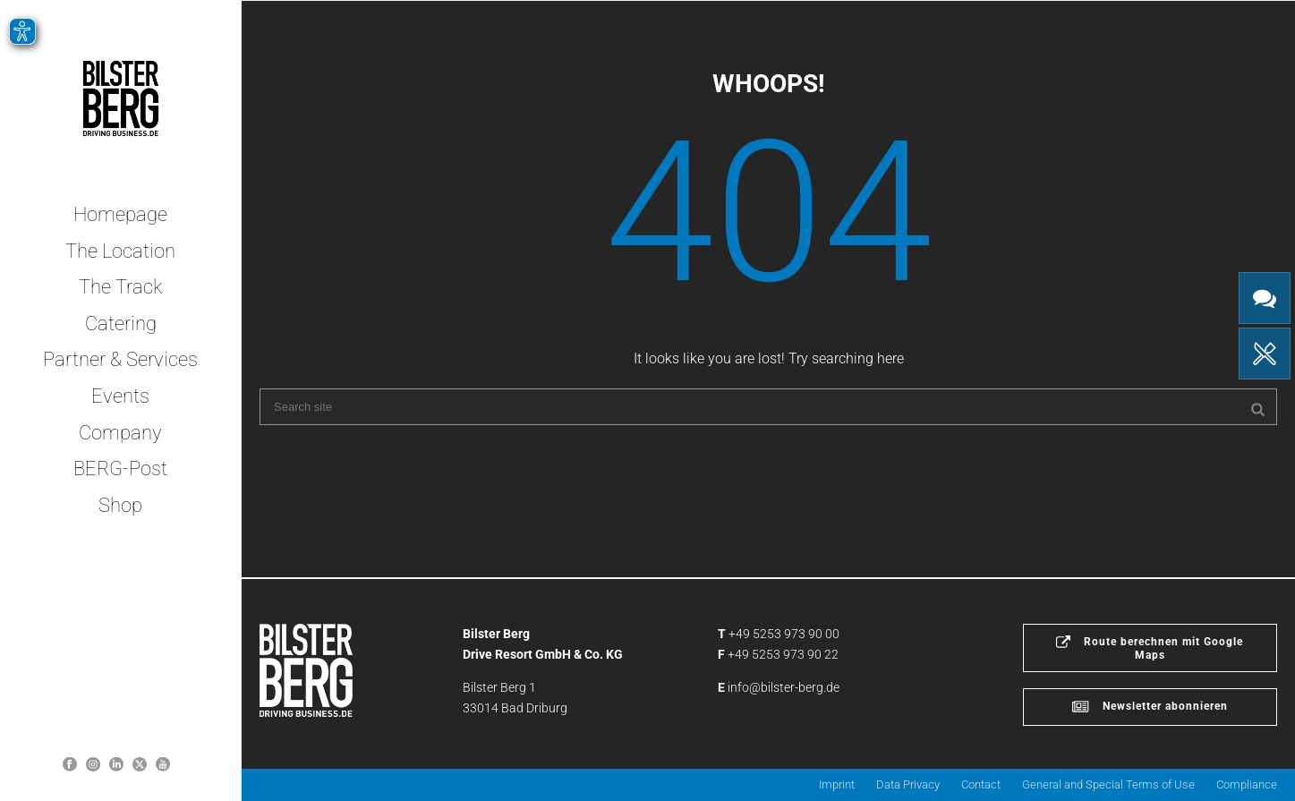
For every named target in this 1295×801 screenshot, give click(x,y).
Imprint (837, 784)
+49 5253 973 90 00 (783, 633)
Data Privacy (908, 784)
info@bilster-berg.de (783, 687)
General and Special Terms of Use (1108, 784)
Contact (981, 784)
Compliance (1246, 784)
